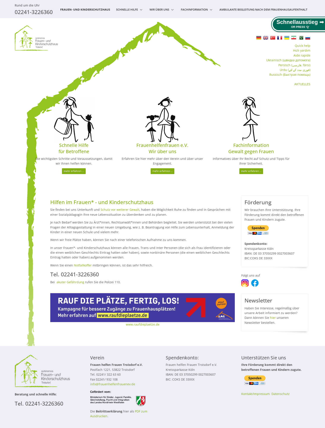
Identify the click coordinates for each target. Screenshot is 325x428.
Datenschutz (280, 394)
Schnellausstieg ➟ (300, 22)
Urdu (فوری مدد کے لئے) (295, 70)
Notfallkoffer (83, 265)
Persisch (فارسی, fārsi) (294, 65)
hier (273, 318)
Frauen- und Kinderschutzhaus (85, 9)
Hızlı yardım (301, 50)
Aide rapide (301, 55)
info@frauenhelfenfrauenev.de (112, 384)
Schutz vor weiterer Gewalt (120, 210)
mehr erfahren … (74, 171)
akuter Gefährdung (70, 282)
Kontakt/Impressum (255, 394)
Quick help (302, 46)
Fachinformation (194, 9)
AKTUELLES (302, 84)
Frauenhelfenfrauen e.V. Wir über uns (162, 148)
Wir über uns (159, 9)
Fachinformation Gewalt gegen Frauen (251, 148)
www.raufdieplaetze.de (142, 324)
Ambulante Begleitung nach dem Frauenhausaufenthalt (263, 9)
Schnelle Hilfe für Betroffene (73, 148)
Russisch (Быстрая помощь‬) (289, 74)
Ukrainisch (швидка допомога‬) (288, 60)
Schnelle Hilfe (127, 9)
